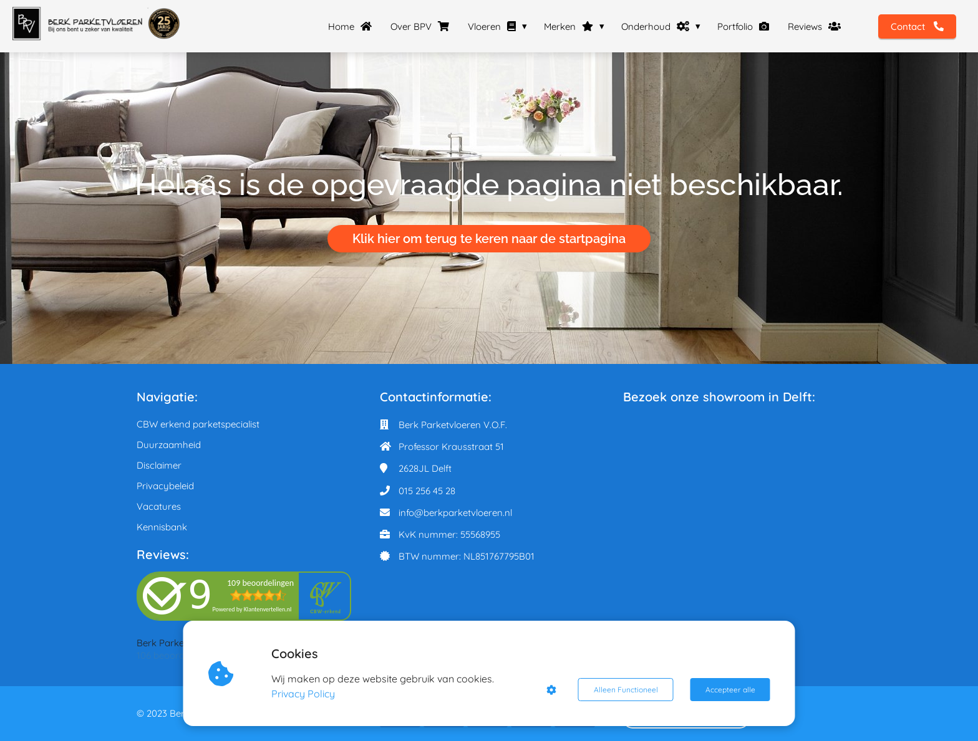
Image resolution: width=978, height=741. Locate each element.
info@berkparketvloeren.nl (455, 513)
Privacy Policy (303, 693)
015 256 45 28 (427, 491)
